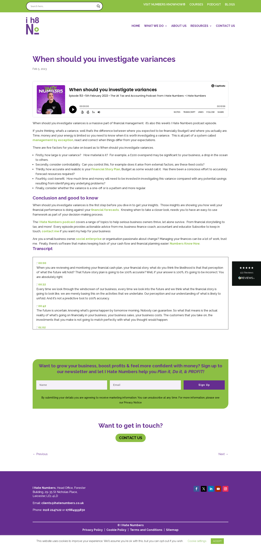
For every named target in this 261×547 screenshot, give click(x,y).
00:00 (42, 263)
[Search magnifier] (98, 6)
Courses (196, 4)
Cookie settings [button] (197, 541)
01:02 (42, 327)
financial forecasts (105, 210)
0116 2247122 (52, 510)
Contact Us (225, 26)
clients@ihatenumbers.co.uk (62, 503)
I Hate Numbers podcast (56, 222)
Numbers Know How (185, 243)
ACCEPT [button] (217, 541)
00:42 (42, 306)
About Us (179, 26)
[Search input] (63, 6)
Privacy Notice (133, 402)
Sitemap (172, 530)
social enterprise (89, 239)
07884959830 (75, 510)
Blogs (230, 4)
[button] (246, 273)
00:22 (42, 284)
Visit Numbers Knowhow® (164, 4)
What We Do (154, 26)
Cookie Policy (116, 530)
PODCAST (214, 4)
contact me (50, 231)
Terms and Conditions (146, 530)
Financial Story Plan (105, 169)
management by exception (53, 140)
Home (136, 26)
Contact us (130, 438)
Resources (199, 26)
